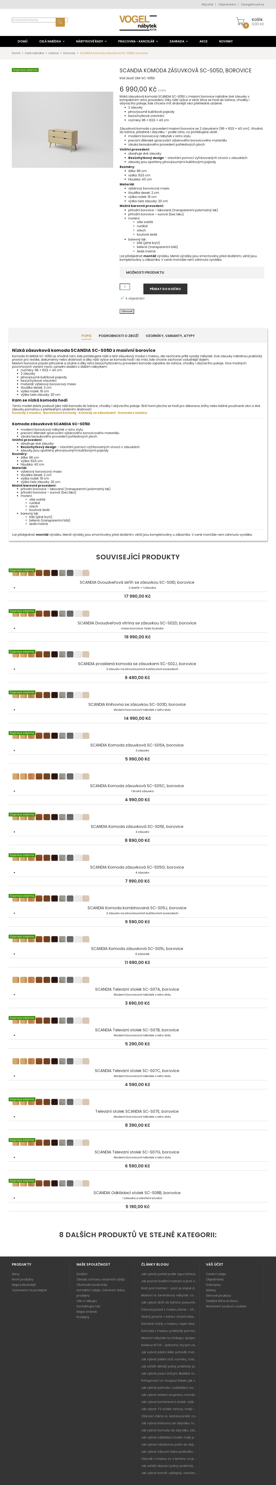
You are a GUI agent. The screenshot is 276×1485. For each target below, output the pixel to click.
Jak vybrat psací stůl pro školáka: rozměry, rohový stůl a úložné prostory (170, 1373)
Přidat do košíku (165, 289)
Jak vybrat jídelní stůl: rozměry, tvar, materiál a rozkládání (170, 1359)
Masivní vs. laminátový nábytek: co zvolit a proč (170, 1295)
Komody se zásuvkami (97, 413)
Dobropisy (213, 1285)
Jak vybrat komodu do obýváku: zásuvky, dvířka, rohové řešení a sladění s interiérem (170, 1430)
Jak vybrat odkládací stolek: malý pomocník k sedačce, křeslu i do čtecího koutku (170, 1437)
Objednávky (215, 1279)
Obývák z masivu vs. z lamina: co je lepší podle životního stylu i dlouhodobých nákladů (170, 1459)
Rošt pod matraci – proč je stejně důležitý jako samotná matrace (170, 1288)
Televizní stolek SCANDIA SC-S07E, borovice (138, 1102)
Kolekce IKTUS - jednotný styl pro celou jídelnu (170, 1345)
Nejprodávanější (24, 1285)
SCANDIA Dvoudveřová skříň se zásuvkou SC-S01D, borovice (138, 573)
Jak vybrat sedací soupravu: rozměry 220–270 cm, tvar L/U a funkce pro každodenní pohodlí (170, 1395)
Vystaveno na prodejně (29, 1290)
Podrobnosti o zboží (119, 335)
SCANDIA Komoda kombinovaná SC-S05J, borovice (138, 899)
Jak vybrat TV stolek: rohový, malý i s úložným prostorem (170, 1409)
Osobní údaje (216, 1274)
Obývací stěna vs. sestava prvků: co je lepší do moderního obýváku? (170, 1416)
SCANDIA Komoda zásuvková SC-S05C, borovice (138, 777)
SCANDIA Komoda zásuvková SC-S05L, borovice (138, 940)
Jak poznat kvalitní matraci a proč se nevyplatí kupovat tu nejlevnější (170, 1281)
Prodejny (83, 1317)
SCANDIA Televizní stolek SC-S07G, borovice (138, 1143)
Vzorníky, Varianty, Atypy (170, 335)
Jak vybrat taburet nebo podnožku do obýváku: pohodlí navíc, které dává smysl (170, 1451)
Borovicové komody (59, 413)
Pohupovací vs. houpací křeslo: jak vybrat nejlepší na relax (170, 1380)
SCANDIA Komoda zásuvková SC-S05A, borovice (138, 736)
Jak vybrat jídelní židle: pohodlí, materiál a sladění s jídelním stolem (170, 1352)
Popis (87, 335)
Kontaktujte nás (88, 1306)
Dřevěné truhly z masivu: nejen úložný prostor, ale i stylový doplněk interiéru (170, 1324)
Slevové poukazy (218, 1295)
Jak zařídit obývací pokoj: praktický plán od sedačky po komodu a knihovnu (170, 1466)
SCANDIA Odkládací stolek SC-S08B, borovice (138, 1184)
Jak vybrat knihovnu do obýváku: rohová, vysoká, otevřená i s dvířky (170, 1423)
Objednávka (227, 4)
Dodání (82, 1274)
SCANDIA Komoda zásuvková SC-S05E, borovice (138, 817)
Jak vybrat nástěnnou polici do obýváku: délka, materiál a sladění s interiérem (170, 1444)
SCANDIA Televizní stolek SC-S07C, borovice (138, 1062)
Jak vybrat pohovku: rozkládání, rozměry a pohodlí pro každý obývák (170, 1388)
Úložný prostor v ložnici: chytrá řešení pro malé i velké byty (170, 1316)
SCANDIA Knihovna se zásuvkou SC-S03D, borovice (138, 695)
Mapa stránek (87, 1312)
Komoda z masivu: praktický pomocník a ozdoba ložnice (170, 1331)
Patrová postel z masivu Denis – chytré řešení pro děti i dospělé (170, 1309)
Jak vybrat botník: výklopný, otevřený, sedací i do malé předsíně (170, 1473)
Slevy (16, 1274)
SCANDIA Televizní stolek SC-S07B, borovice (138, 1021)
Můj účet (207, 4)
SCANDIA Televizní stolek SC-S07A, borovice (138, 980)
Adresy (211, 1290)
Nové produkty (23, 1279)
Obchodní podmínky (92, 1285)
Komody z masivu (26, 413)
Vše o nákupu (87, 1301)
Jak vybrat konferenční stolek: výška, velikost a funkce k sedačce (170, 1402)
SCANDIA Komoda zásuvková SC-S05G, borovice (138, 858)
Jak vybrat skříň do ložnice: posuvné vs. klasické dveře (170, 1302)
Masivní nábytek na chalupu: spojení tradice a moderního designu (170, 1338)
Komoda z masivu (132, 413)
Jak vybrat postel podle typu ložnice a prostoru (170, 1274)
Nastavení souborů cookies (226, 1306)
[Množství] (125, 287)
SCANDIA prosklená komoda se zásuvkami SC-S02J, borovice (138, 655)
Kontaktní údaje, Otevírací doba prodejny (101, 1293)
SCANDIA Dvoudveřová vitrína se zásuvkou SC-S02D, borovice (138, 614)
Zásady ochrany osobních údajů (101, 1279)
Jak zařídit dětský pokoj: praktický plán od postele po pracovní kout (170, 1366)
